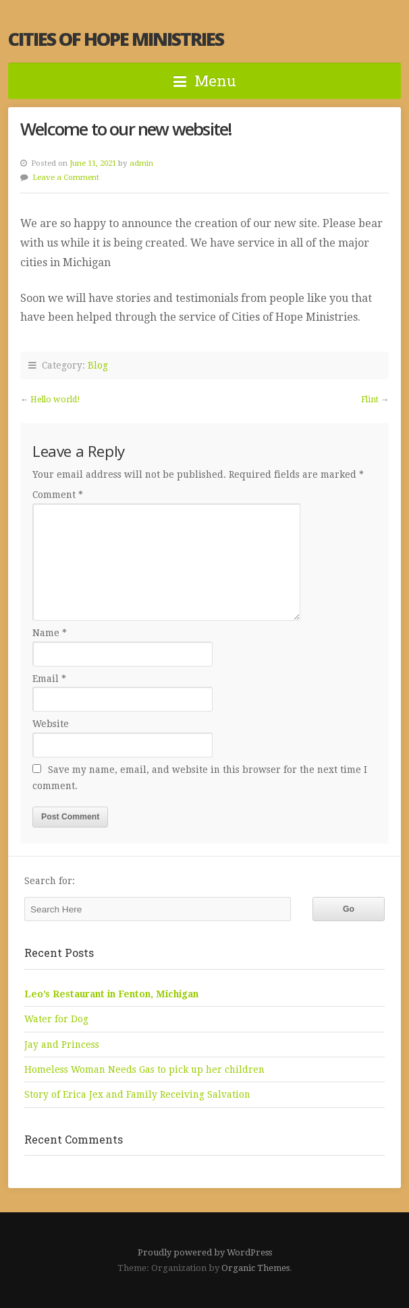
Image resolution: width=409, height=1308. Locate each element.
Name (49, 632)
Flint (370, 399)
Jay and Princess (61, 1044)
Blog (98, 365)
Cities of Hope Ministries (115, 38)
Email (49, 678)
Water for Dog (56, 1019)
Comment (57, 494)
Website (50, 723)
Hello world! (55, 399)
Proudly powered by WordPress (205, 1252)
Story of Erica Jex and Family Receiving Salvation (137, 1094)
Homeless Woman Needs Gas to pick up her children (144, 1069)
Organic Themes (255, 1268)
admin (141, 163)
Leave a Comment (65, 177)
